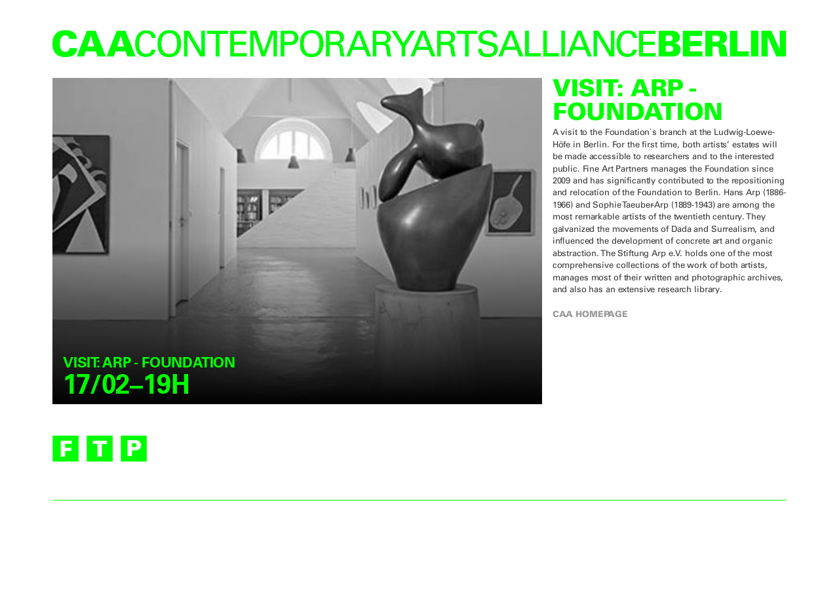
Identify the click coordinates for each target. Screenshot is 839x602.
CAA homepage (590, 314)
